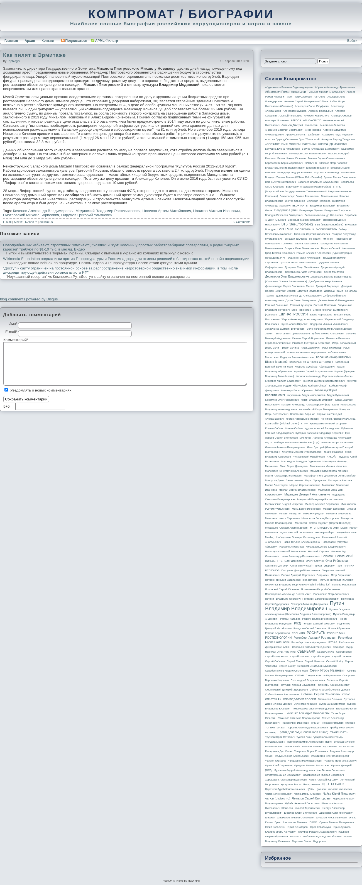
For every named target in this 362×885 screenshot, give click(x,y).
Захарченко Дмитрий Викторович (285, 328)
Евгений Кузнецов (301, 305)
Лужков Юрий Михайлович (309, 456)
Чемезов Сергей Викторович (311, 798)
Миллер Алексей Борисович (322, 504)
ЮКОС (313, 822)
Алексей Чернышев (290, 115)
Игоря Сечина (290, 347)
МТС (312, 527)
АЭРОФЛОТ (272, 144)
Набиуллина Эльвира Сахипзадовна (298, 537)
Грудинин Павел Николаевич (304, 257)
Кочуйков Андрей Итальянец (338, 418)
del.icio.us (46, 221)
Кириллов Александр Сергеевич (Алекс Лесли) (324, 376)
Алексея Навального (316, 115)
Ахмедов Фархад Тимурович (338, 139)
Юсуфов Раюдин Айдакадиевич (317, 831)
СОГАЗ (346, 694)
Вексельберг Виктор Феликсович (299, 196)
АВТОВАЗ (320, 96)
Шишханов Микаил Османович (295, 817)
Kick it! (18, 221)
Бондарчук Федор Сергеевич (294, 172)
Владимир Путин (285, 210)
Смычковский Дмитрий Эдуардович (286, 689)
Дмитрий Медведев (327, 286)
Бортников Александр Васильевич (334, 172)
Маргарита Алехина (340, 480)
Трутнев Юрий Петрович (280, 737)
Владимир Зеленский (322, 205)
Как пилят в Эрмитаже (34, 55)
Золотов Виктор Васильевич (293, 333)
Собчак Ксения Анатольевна (282, 694)
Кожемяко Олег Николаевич (282, 399)
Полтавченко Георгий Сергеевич (320, 589)
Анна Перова (313, 129)
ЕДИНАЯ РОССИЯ (293, 314)
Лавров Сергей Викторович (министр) (288, 437)
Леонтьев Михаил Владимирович (285, 447)
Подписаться (74, 41)
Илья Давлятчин (311, 347)
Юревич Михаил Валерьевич (336, 822)
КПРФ (304, 423)
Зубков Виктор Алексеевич (328, 333)
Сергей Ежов (344, 651)
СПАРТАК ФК (273, 699)
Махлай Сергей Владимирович (297, 489)
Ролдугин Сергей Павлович (309, 628)
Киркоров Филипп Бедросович (283, 381)
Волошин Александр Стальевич (323, 215)
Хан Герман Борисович (330, 770)
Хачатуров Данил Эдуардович (283, 775)
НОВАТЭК (327, 556)
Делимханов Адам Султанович (303, 272)
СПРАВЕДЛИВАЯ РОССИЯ (299, 699)
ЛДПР (268, 442)
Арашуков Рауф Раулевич (337, 134)
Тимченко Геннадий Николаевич (307, 713)
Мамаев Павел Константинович (329, 471)
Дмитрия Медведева (309, 291)
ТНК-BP (315, 722)
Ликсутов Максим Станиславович (302, 452)
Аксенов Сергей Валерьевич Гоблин (306, 101)
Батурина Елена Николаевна (282, 148)
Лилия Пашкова (333, 452)
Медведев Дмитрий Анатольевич (307, 494)
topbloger (13, 61)
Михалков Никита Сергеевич (282, 518)
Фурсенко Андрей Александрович (294, 770)
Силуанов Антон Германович (323, 675)
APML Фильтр (106, 41)
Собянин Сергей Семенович (320, 694)
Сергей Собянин (275, 661)
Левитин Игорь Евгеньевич (337, 442)
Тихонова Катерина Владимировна (299, 718)
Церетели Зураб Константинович (285, 789)
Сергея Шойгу (287, 666)
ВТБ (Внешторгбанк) (297, 224)
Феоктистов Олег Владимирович (330, 756)
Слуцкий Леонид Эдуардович (298, 685)
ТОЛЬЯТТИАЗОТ (275, 727)
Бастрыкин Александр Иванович (324, 143)
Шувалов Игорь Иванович (331, 817)
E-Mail (7, 221)
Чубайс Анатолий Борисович (302, 803)
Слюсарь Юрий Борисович (334, 685)
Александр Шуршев (295, 111)
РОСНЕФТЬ (316, 633)
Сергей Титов (295, 661)
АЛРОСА (295, 120)
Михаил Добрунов (334, 508)
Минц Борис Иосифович (306, 508)
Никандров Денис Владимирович (325, 546)
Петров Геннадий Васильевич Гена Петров (291, 579)
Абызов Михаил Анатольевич (327, 92)
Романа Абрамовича (277, 633)
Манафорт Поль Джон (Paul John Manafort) (330, 475)
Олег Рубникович (337, 560)
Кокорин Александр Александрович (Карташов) (310, 404)
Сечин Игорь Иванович (327, 670)
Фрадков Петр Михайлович (340, 760)
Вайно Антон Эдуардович (280, 182)
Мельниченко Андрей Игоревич (284, 504)
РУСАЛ (332, 642)
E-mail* (11, 332)
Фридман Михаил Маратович (311, 765)
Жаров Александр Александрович (302, 319)
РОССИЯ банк (335, 633)
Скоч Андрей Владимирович (308, 680)
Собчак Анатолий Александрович (330, 689)
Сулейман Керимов (305, 703)
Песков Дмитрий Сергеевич (298, 575)
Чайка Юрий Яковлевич (339, 793)
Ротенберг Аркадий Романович (314, 637)
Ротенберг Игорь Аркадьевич (309, 642)
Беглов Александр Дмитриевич (320, 148)
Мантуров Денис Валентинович (284, 480)
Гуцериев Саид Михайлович (302, 267)
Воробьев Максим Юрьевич (304, 219)
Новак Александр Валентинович (300, 556)
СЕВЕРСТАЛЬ (325, 651)
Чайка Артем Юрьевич (278, 793)
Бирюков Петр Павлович (333, 163)
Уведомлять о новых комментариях (40, 390)
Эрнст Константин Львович (291, 822)
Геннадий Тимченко (295, 238)
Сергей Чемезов (314, 661)
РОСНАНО (298, 633)
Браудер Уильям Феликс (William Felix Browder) (293, 177)
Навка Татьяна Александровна (301, 542)
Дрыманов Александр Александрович (299, 295)
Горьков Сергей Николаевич (338, 248)
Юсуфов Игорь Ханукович (280, 831)
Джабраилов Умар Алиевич (325, 281)
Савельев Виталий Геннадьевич (311, 647)
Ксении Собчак (274, 428)
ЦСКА (310, 789)
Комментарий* (10, 340)
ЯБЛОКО (295, 836)
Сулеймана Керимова (332, 703)
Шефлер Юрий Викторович (300, 812)
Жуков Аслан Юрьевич (294, 324)
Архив (30, 41)
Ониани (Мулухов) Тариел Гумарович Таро (316, 565)
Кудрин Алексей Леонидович (322, 428)
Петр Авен (323, 575)
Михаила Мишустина (338, 513)
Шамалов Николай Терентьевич (301, 808)
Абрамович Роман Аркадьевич (286, 91)
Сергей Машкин (299, 656)
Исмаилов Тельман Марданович (306, 352)
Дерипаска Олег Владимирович (287, 276)
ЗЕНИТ (269, 333)
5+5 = (8, 406)
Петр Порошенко (341, 575)
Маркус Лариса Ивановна (305, 485)
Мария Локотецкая (276, 485)
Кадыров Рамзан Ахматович (297, 357)
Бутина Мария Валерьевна (340, 177)
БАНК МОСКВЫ (291, 144)
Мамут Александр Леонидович (283, 475)
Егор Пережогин (301, 309)
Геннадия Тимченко (321, 238)
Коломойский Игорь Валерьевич (318, 409)
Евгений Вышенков (276, 305)
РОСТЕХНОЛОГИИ (278, 637)
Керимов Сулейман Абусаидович (314, 366)
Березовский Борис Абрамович (284, 163)
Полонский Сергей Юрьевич (282, 589)
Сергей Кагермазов (276, 656)
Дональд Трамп (333, 291)
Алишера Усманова (276, 120)
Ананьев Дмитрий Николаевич (300, 125)
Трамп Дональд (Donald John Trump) (303, 732)
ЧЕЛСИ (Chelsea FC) (277, 798)
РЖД (297, 623)
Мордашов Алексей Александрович (286, 527)
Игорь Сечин (272, 347)
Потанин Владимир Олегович (282, 598)
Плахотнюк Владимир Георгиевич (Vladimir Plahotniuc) (297, 584)
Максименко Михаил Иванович (328, 466)
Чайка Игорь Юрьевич (307, 793)
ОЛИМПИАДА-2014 (276, 565)
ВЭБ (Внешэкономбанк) (329, 224)
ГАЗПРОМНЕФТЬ (326, 229)
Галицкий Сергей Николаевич (312, 234)
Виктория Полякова (319, 201)
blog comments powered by (29, 299)
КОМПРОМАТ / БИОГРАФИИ (181, 14)
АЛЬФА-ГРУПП (312, 120)
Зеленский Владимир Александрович (329, 328)
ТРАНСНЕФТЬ (339, 732)
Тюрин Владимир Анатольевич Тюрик (309, 741)
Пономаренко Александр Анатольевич (288, 594)
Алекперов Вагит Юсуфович (312, 106)
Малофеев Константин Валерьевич (286, 471)
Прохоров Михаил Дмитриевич (309, 604)
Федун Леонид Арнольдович (292, 756)
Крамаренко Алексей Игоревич (328, 423)
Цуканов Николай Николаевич (333, 789)
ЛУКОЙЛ (332, 456)
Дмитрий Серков (286, 291)
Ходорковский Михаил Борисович (323, 775)
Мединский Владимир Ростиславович (107, 211)
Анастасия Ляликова (332, 125)
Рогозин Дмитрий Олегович (319, 623)
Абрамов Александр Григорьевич (335, 87)
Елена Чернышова (321, 314)
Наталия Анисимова (291, 546)
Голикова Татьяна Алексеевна (300, 243)
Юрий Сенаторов (297, 827)
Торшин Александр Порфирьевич (307, 727)
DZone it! (31, 221)
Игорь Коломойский (344, 343)
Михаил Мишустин (290, 513)
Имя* (13, 324)
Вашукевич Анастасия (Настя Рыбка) (308, 186)
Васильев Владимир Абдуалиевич (318, 182)
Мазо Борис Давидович (294, 466)
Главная (11, 41)
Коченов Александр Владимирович (43, 211)
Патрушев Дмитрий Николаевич (300, 570)
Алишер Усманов (341, 115)
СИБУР (299, 675)
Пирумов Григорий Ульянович (86, 215)
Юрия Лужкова (342, 827)
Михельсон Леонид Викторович (320, 518)
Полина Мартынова (344, 584)
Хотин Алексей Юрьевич (324, 779)
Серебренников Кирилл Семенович (286, 670)
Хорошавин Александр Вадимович (286, 779)
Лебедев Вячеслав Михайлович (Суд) (296, 442)
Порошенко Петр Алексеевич (331, 594)
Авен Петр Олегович (299, 96)
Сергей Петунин (320, 656)
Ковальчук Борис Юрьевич (297, 390)
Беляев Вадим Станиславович (326, 158)
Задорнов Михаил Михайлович (329, 324)
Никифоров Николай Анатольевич (285, 551)
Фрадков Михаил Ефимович (305, 760)
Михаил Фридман (313, 513)
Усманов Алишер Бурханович (319, 746)
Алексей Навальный (320, 111)
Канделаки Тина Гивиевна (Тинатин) (311, 362)
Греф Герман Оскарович (280, 253)
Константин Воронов (302, 414)
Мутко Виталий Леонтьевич (296, 532)
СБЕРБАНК (306, 651)
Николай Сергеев (318, 551)
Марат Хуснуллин (315, 480)
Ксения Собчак (294, 428)
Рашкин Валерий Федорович (319, 618)
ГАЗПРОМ (285, 229)
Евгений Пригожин (325, 305)
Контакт (47, 41)
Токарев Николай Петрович (338, 722)
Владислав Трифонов (337, 210)
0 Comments (242, 221)
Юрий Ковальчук (275, 827)
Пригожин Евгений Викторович (320, 598)
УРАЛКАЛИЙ (292, 746)
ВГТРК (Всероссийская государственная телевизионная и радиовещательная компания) (308, 191)
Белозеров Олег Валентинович (307, 153)
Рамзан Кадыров (290, 618)
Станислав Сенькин (330, 699)
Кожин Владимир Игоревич (317, 399)
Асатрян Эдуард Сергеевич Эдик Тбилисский (292, 139)
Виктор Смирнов (295, 201)
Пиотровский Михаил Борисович (31, 215)
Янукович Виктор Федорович (309, 841)
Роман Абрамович (339, 628)
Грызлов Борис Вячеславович (297, 262)
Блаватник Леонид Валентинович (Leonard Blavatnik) (297, 167)
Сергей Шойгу (334, 661)
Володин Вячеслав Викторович (284, 215)
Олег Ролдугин (315, 561)
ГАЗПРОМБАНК (304, 229)
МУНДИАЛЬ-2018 (328, 527)
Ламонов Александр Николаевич (332, 437)
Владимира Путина (310, 210)
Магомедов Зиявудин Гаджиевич (301, 461)
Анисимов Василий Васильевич (284, 129)
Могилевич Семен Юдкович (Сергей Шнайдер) (323, 523)
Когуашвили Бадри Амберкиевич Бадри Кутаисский (318, 395)
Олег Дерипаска (294, 561)
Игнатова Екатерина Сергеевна (311, 343)
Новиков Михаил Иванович (216, 211)
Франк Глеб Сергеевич (278, 765)
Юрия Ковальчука (320, 827)
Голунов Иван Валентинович (302, 248)
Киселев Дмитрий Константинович (324, 381)
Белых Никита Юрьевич (291, 158)
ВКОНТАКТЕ (300, 205)
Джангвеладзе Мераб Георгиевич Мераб (289, 286)
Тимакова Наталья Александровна (313, 708)
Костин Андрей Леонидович (302, 418)
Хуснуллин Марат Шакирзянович (300, 784)
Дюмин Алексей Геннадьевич (336, 300)
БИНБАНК (311, 163)
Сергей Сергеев (341, 656)
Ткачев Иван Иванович (295, 722)
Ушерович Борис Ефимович (311, 751)
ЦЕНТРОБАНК (333, 784)
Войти (352, 40)
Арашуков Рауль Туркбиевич (303, 134)
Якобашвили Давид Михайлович (322, 836)
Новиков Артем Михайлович (166, 211)
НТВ (280, 561)
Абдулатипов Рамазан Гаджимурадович (289, 87)
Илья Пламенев (331, 347)
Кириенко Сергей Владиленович (312, 371)
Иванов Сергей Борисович (308, 338)
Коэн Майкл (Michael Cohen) (282, 423)
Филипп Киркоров (275, 760)
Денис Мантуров (334, 272)
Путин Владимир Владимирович (304, 605)
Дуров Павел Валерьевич (301, 300)
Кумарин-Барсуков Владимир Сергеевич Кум (322, 433)
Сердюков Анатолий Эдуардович (317, 666)
